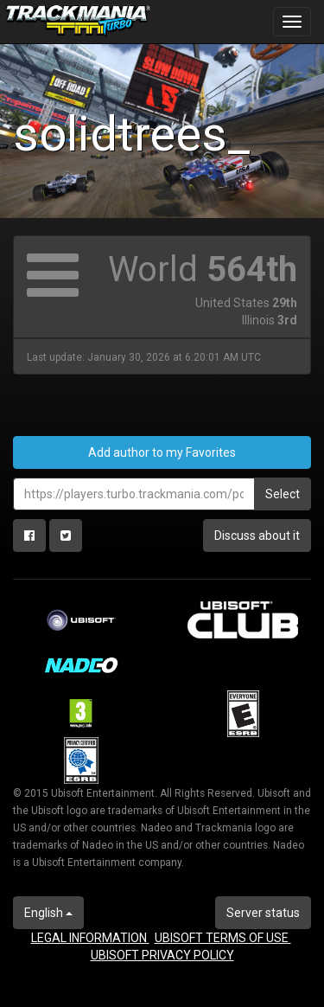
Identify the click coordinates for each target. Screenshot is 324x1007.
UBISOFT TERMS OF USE (223, 938)
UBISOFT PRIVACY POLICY (162, 955)
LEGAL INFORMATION (90, 938)
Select (282, 494)
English (48, 913)
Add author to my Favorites (162, 452)
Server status (263, 913)
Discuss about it (257, 535)
